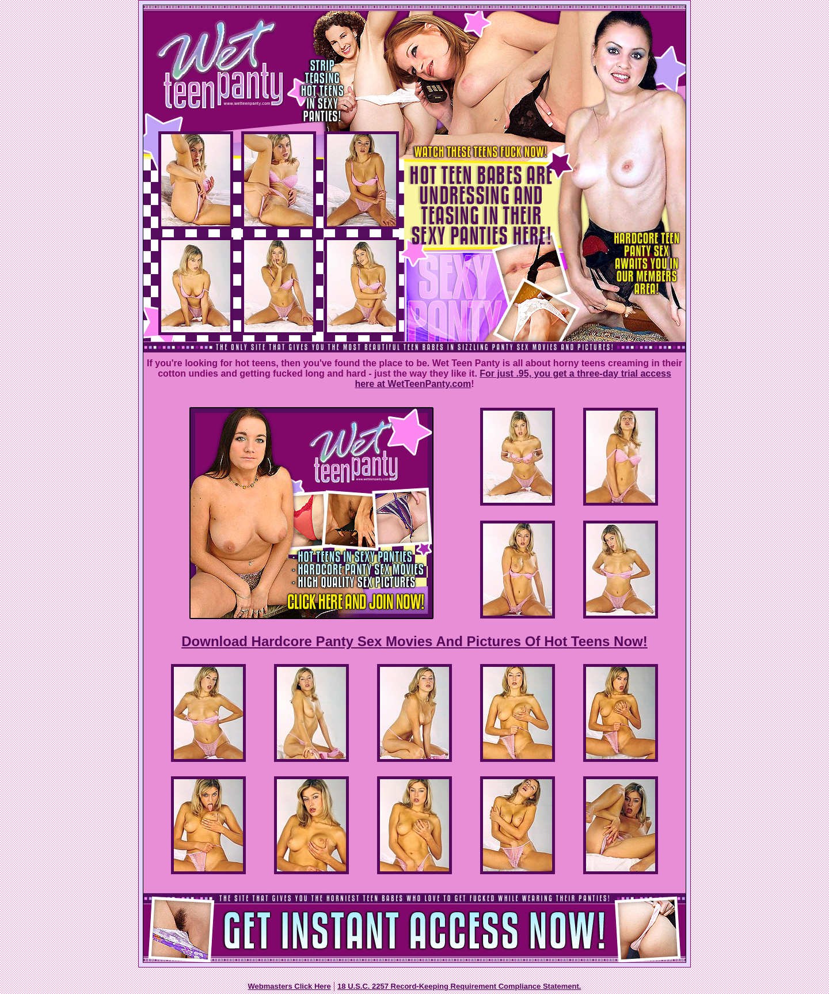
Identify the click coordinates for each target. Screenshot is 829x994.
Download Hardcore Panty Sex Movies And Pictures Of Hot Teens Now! (414, 641)
